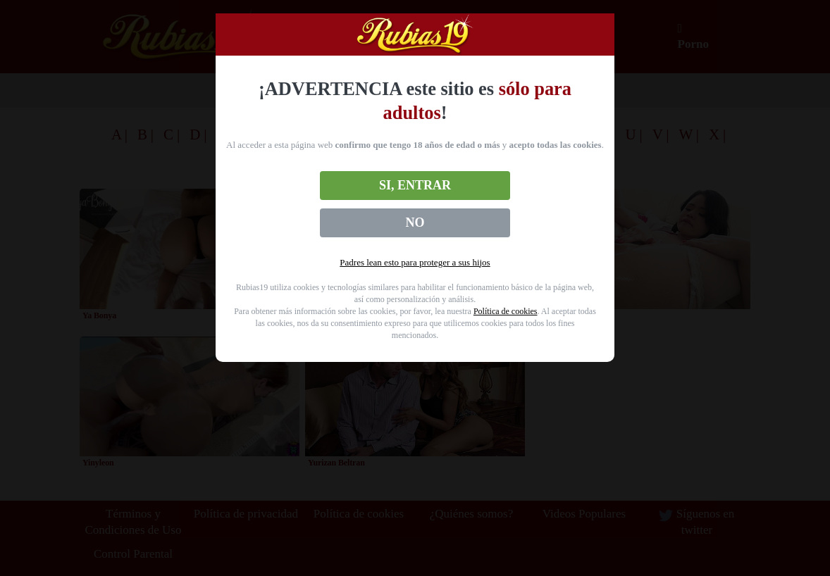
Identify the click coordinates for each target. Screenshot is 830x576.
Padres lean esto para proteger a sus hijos (415, 262)
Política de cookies (505, 311)
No (415, 222)
